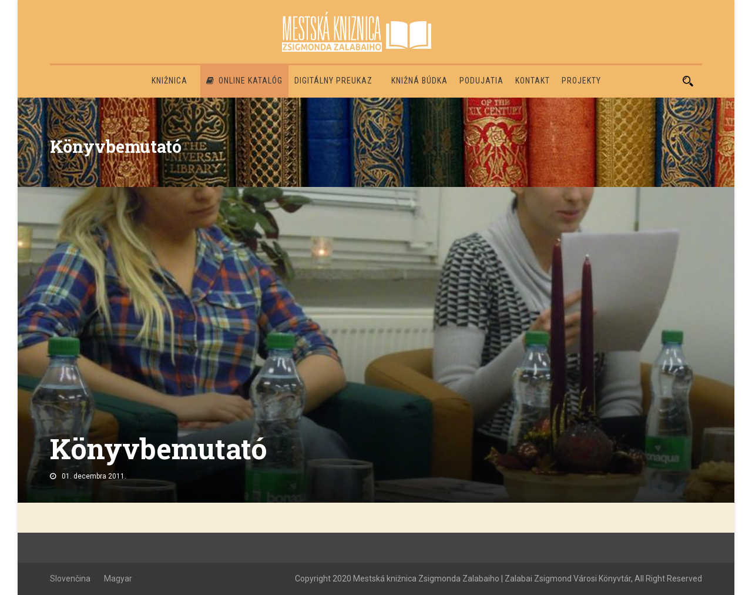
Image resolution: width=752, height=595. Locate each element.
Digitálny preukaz (333, 80)
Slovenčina (70, 578)
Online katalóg (244, 80)
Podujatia (481, 80)
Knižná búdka (419, 80)
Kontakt (532, 80)
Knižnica (169, 80)
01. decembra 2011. (94, 476)
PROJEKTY (581, 80)
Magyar (118, 578)
